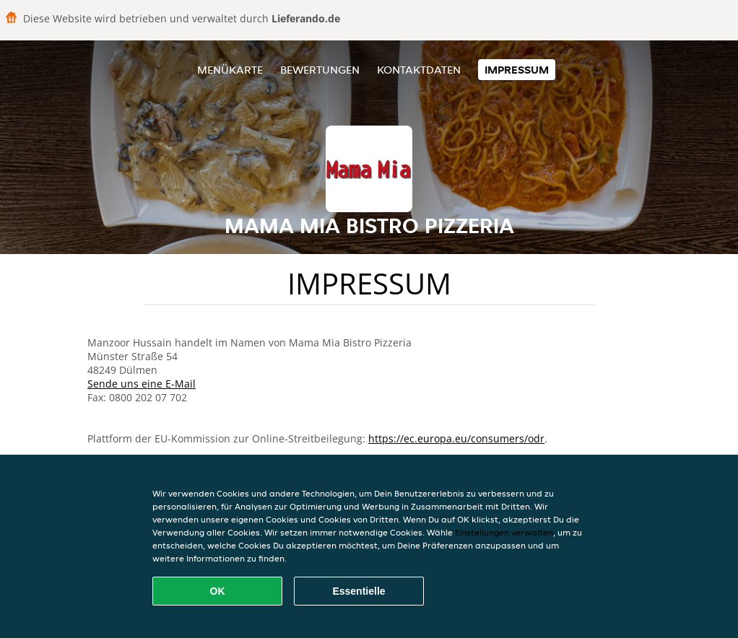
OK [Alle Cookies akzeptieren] (217, 591)
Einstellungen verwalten (504, 532)
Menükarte (230, 69)
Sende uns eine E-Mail (141, 383)
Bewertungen (320, 69)
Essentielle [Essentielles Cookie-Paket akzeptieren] (358, 591)
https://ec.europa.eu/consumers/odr (456, 438)
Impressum (517, 69)
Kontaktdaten (419, 69)
